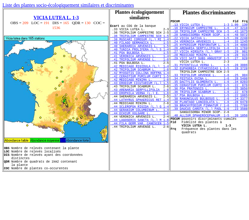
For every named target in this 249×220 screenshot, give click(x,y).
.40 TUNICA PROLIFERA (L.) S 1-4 (139, 56)
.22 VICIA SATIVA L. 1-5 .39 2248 (209, 43)
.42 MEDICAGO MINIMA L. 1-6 (139, 95)
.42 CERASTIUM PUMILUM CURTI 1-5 (139, 91)
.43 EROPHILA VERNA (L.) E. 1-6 (139, 112)
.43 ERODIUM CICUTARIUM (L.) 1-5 (139, 99)
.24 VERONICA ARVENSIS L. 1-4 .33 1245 (209, 48)
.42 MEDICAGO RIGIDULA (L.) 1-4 (139, 78)
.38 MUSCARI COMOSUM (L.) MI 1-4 (139, 44)
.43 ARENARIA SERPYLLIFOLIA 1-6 (139, 108)
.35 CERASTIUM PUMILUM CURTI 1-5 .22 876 (209, 103)
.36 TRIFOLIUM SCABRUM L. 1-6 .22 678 (209, 112)
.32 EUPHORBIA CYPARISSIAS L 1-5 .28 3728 (209, 82)
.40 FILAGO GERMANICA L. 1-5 (139, 48)
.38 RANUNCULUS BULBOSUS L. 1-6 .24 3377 (209, 120)
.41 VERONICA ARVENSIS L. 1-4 (139, 65)
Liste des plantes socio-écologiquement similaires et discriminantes (68, 5)
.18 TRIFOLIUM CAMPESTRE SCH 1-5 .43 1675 (209, 35)
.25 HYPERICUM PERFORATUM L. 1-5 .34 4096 (209, 52)
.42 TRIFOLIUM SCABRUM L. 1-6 (139, 82)
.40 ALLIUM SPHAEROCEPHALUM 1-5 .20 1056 (209, 142)
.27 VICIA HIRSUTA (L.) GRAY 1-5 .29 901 (209, 60)
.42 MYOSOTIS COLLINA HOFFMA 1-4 (139, 86)
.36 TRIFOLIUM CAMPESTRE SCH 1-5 (139, 39)
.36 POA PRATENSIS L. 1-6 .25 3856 (209, 107)
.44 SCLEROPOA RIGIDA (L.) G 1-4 (139, 129)
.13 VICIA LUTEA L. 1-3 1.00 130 (209, 26)
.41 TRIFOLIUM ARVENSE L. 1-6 (139, 69)
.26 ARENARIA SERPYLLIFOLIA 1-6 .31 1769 (209, 56)
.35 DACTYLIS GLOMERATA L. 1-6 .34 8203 (209, 99)
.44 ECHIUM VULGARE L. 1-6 (139, 138)
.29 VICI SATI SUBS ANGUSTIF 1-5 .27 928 (209, 69)
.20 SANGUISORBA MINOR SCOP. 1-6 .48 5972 (209, 39)
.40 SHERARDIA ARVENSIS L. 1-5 (139, 52)
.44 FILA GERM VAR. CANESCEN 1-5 (139, 150)
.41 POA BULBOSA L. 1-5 (139, 61)
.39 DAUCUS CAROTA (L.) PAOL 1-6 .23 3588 (209, 133)
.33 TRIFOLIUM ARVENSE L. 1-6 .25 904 (209, 90)
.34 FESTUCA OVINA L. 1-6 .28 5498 (209, 95)
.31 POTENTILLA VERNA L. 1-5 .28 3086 (209, 77)
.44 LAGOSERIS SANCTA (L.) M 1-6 (139, 146)
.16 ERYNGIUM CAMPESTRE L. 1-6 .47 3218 (209, 30)
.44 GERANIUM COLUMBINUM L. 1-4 (139, 133)
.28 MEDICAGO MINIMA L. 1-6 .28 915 (209, 65)
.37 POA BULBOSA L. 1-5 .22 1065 (209, 116)
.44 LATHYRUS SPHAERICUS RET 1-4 (139, 121)
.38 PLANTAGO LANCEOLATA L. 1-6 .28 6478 (209, 125)
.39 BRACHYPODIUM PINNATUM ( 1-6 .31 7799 (209, 129)
